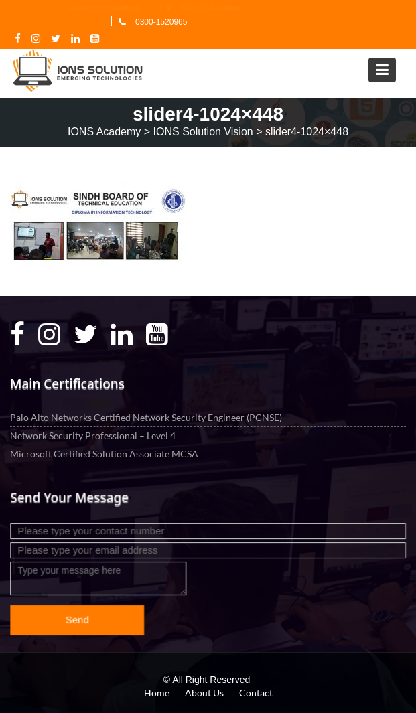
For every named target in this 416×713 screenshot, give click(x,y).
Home (156, 692)
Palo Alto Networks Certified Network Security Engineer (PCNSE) (146, 416)
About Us (204, 692)
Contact (256, 692)
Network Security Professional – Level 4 (93, 435)
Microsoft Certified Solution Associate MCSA (104, 453)
